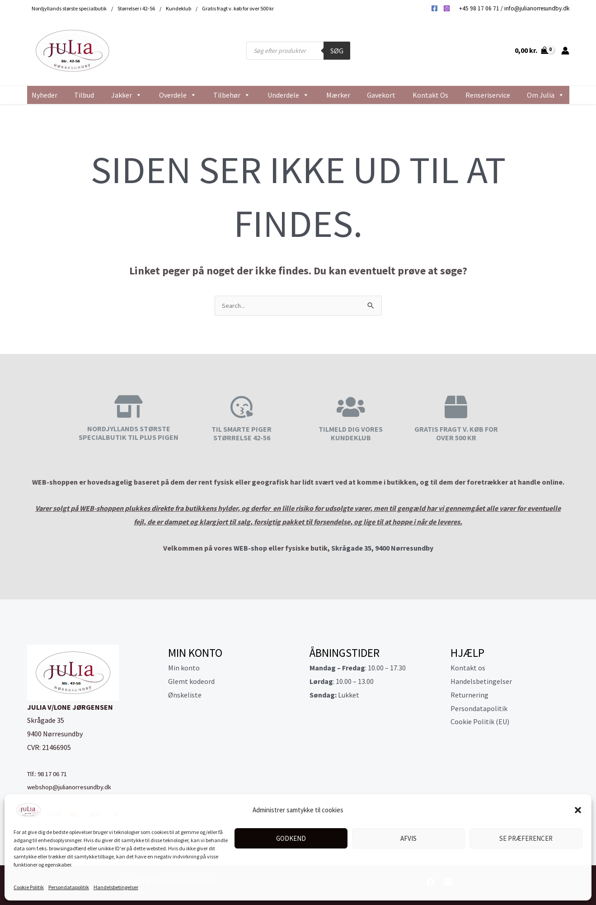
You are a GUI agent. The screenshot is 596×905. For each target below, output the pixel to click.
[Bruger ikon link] (565, 51)
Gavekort (381, 94)
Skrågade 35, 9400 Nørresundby (382, 548)
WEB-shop (250, 548)
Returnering (469, 695)
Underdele (288, 95)
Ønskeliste (185, 695)
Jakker (126, 95)
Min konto (184, 668)
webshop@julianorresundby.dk (74, 787)
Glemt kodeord (191, 682)
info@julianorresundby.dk (536, 8)
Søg (336, 50)
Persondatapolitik (68, 887)
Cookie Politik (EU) (480, 722)
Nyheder (44, 94)
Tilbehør (231, 95)
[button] (577, 810)
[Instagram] (446, 8)
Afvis (408, 838)
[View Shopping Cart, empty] (531, 50)
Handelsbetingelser (116, 887)
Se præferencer (526, 838)
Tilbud (84, 94)
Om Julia (545, 95)
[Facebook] (434, 8)
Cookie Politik (29, 887)
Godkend (291, 838)
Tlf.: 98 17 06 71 (50, 774)
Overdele (178, 95)
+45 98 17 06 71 (479, 8)
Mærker (338, 94)
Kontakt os (430, 94)
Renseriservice (487, 94)
